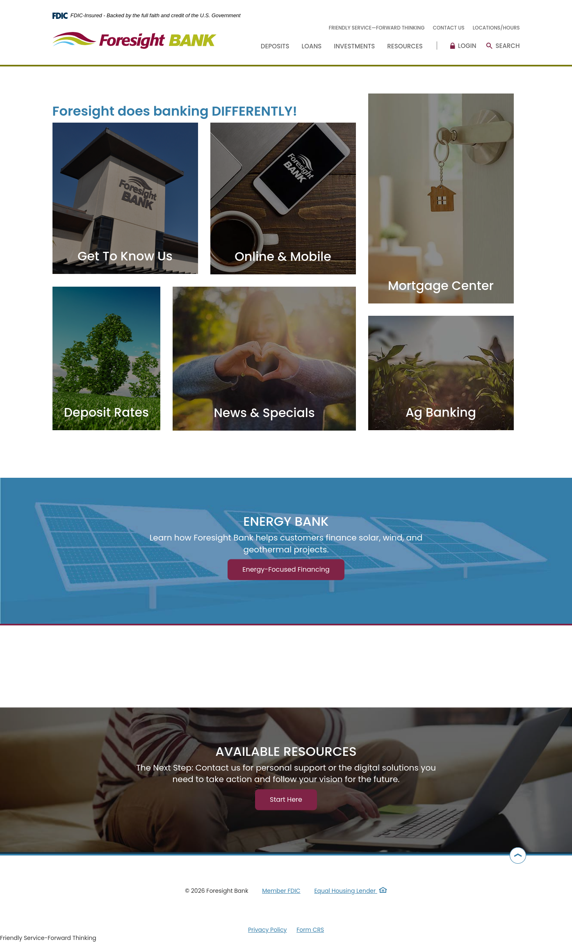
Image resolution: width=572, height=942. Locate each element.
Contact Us (449, 27)
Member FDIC (281, 891)
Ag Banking (441, 412)
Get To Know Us (124, 256)
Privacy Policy (267, 930)
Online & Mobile (283, 256)
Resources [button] (405, 46)
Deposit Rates (106, 412)
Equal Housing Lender (350, 891)
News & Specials (264, 413)
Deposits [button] (275, 46)
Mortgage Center (441, 285)
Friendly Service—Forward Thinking (377, 27)
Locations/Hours (496, 27)
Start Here (286, 799)
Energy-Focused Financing (286, 569)
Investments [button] (354, 46)
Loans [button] (312, 46)
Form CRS (310, 930)
